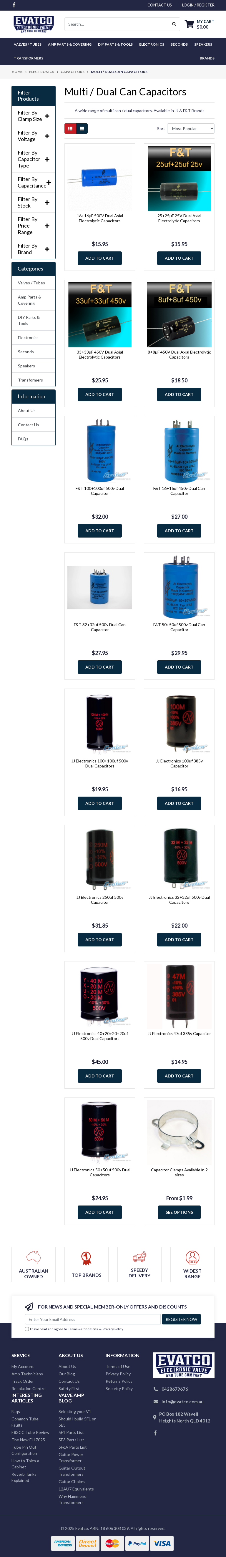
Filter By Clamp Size (33, 116)
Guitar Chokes (72, 1481)
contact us (159, 5)
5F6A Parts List (73, 1447)
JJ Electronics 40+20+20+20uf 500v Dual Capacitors (100, 1036)
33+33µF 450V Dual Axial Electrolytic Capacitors (100, 354)
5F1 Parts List (71, 1432)
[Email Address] (93, 1319)
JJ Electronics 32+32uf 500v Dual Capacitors (179, 900)
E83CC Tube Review (30, 1432)
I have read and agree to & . (74, 1329)
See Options (179, 1212)
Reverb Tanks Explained (23, 1477)
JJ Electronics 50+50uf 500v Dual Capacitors (99, 1172)
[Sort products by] (191, 128)
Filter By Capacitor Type (33, 159)
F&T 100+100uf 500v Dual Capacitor (100, 491)
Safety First (69, 1388)
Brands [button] (207, 58)
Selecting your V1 (75, 1411)
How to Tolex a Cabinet (25, 1463)
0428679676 (175, 1389)
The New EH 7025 (28, 1439)
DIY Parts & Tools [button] (115, 44)
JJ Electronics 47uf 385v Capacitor (179, 1033)
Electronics (28, 337)
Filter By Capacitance (33, 182)
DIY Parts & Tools (29, 320)
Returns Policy (119, 1381)
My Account (22, 1366)
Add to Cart (99, 258)
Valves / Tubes (31, 282)
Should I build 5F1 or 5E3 (77, 1421)
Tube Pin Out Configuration (24, 1450)
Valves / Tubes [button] (27, 44)
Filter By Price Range (33, 225)
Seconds (179, 44)
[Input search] (116, 24)
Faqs (15, 1411)
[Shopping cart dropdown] (200, 24)
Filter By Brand (33, 249)
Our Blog (67, 1373)
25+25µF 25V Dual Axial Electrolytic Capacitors (179, 218)
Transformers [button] (28, 58)
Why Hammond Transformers (73, 1499)
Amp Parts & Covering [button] (70, 44)
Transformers (30, 379)
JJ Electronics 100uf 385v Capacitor (179, 763)
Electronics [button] (151, 44)
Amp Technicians (27, 1373)
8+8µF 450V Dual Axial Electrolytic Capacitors (179, 354)
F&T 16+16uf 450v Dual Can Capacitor (179, 491)
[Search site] (174, 24)
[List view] (82, 128)
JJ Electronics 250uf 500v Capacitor (100, 900)
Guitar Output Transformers (72, 1471)
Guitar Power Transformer (71, 1457)
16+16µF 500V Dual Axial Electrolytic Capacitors (100, 218)
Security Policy (119, 1388)
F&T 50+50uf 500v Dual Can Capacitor (179, 627)
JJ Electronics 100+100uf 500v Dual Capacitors (100, 763)
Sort (161, 128)
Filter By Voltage (33, 136)
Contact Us (28, 424)
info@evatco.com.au (183, 1401)
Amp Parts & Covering (29, 300)
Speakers (26, 365)
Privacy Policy (113, 1329)
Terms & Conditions (83, 1329)
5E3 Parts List (71, 1439)
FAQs (23, 438)
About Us (27, 410)
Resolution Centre (28, 1388)
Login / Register (198, 5)
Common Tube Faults (25, 1421)
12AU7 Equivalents (76, 1488)
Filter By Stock (33, 202)
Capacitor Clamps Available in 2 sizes (179, 1172)
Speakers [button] (203, 44)
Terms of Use (118, 1366)
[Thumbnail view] (70, 128)
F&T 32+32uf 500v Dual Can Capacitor (100, 627)
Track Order (22, 1381)
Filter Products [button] (28, 95)
